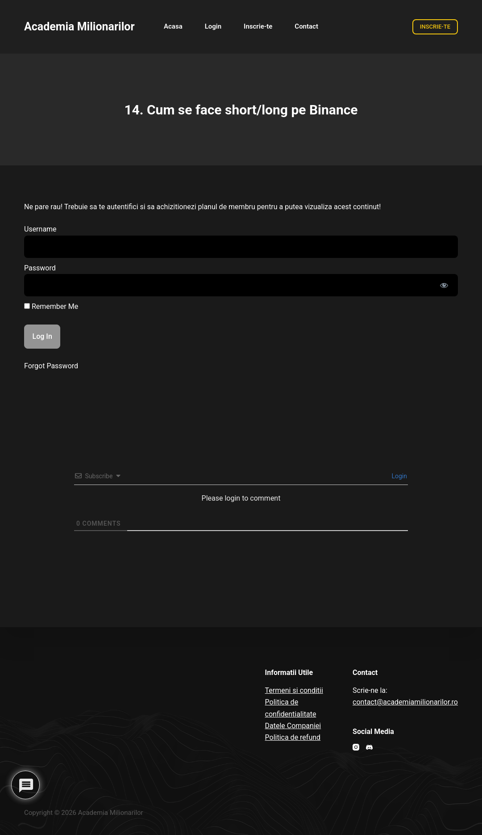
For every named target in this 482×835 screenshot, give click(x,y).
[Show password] (444, 285)
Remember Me (51, 306)
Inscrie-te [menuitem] (258, 26)
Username (40, 229)
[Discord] (369, 747)
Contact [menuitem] (306, 26)
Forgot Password (51, 366)
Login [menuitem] (213, 26)
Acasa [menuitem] (173, 26)
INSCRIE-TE (435, 26)
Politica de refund (293, 737)
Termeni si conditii (294, 690)
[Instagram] (356, 747)
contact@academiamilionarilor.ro (405, 702)
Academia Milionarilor (79, 26)
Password (40, 268)
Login (398, 476)
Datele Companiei (293, 725)
